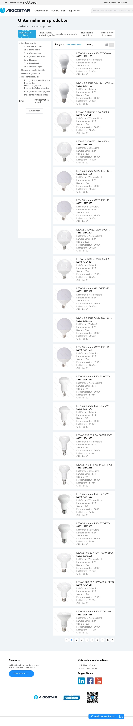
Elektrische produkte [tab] (87, 34)
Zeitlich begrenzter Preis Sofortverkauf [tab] (25, 34)
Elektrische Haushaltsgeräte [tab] (46, 34)
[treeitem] (34, 54)
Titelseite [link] (23, 26)
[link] (41, 26)
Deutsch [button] (125, 3)
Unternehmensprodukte (41, 26)
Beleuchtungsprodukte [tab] (66, 34)
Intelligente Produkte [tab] (107, 34)
